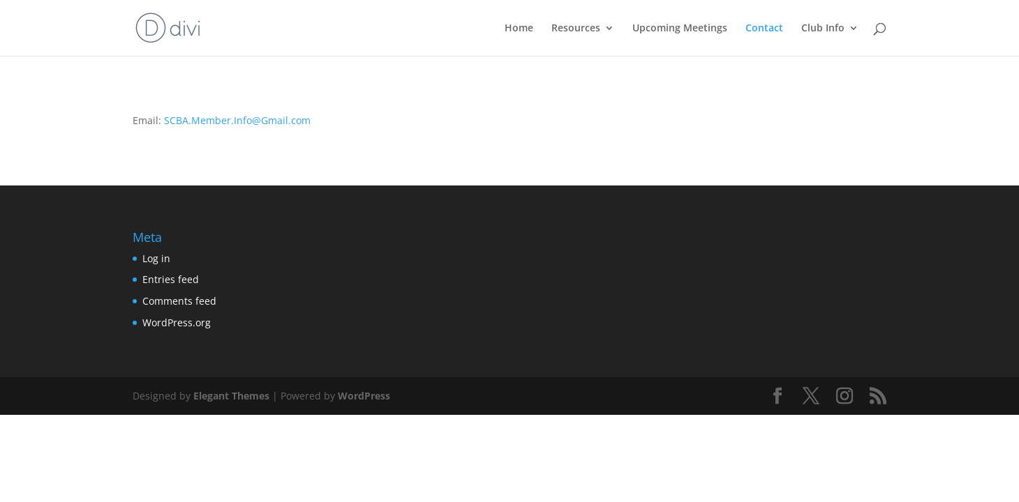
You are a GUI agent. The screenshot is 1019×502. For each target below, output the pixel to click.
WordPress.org (176, 322)
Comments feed (179, 300)
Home (519, 28)
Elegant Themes (231, 395)
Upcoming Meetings (679, 28)
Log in (156, 258)
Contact (764, 28)
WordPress (364, 395)
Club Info (823, 28)
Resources (575, 28)
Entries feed (170, 279)
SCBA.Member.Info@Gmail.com (237, 120)
